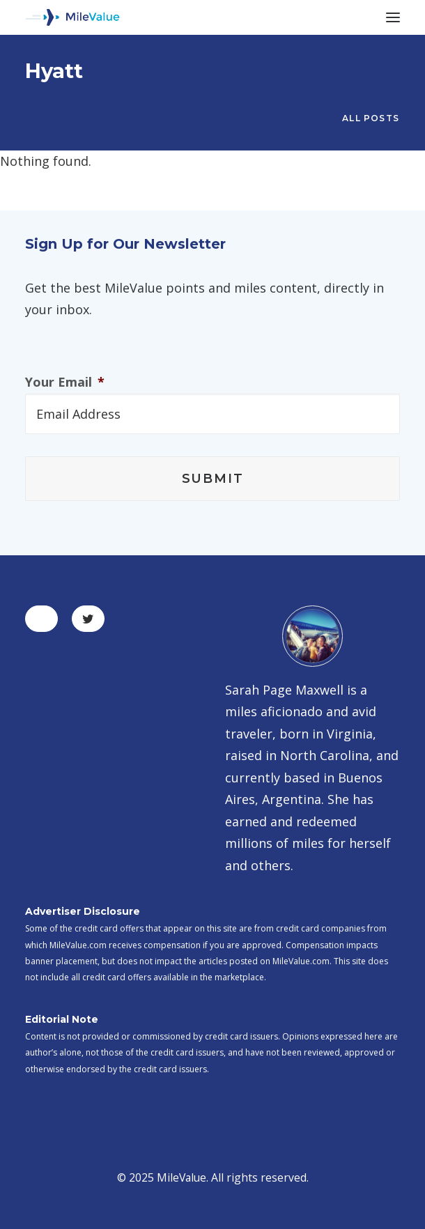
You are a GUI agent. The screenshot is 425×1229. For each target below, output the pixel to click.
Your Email (65, 382)
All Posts (370, 118)
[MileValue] (72, 17)
